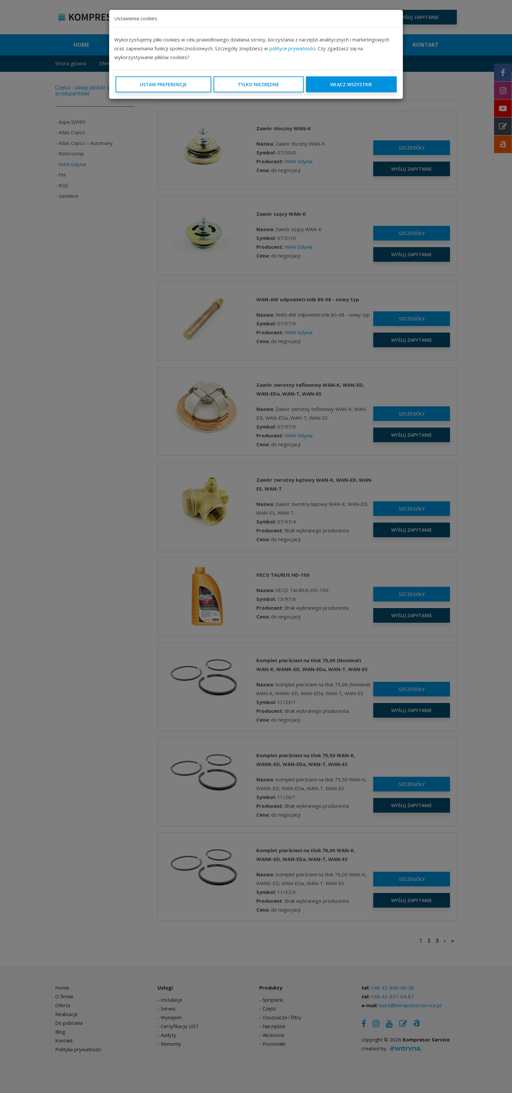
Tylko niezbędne (258, 84)
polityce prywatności (292, 48)
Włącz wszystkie (351, 84)
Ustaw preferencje (163, 84)
